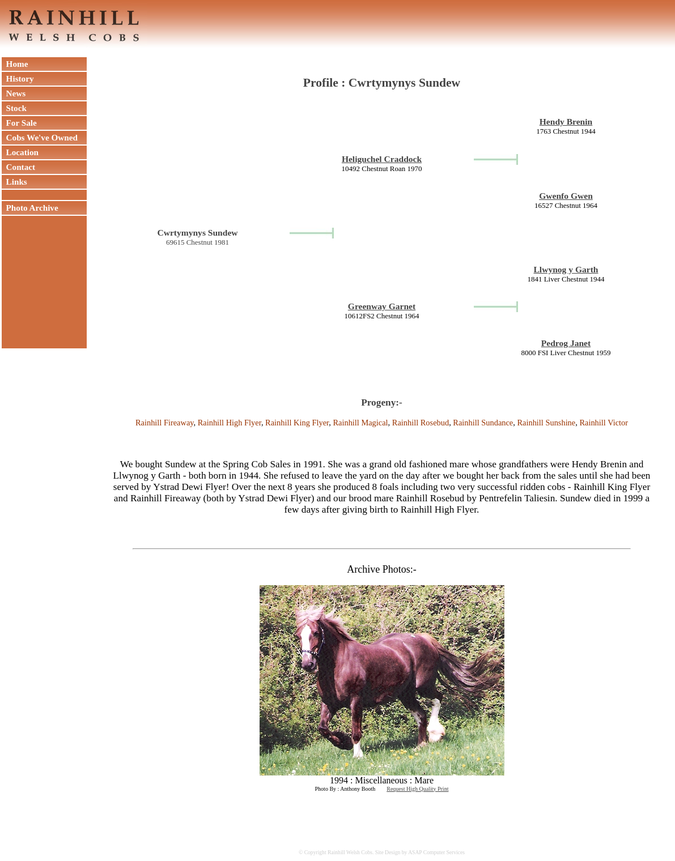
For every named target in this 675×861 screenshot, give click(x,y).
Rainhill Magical (360, 422)
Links (14, 181)
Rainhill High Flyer (229, 422)
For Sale (19, 122)
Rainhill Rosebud (420, 422)
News (14, 93)
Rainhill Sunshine (546, 422)
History (18, 78)
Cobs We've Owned (40, 137)
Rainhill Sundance (483, 422)
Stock (14, 108)
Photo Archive (30, 207)
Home (15, 64)
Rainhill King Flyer (297, 422)
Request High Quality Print (417, 789)
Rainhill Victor (603, 422)
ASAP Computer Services (436, 852)
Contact (18, 167)
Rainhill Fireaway (164, 422)
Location (20, 152)
